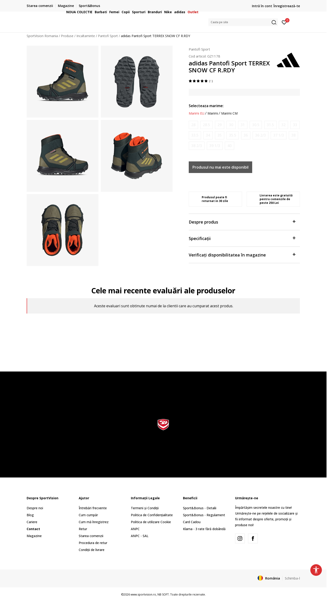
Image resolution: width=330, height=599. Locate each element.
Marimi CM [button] (229, 113)
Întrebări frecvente (93, 508)
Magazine (34, 536)
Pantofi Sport (199, 49)
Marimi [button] (212, 113)
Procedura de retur (93, 543)
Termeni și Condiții (145, 508)
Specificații (242, 238)
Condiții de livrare (91, 550)
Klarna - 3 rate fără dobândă (204, 529)
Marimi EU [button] (196, 113)
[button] (243, 22)
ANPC (135, 529)
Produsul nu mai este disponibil (220, 167)
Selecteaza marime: (206, 106)
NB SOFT (163, 594)
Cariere (32, 522)
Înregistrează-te (286, 6)
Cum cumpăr (88, 515)
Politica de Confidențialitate (152, 515)
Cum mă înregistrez (94, 522)
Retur (83, 529)
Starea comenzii (91, 536)
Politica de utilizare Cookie (151, 522)
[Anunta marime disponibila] (193, 125)
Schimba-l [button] (292, 578)
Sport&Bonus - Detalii (199, 508)
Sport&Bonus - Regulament (204, 515)
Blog (30, 515)
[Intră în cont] (284, 22)
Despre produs (242, 221)
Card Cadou (192, 522)
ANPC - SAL (139, 536)
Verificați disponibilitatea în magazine (242, 254)
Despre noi (35, 508)
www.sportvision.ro (143, 594)
